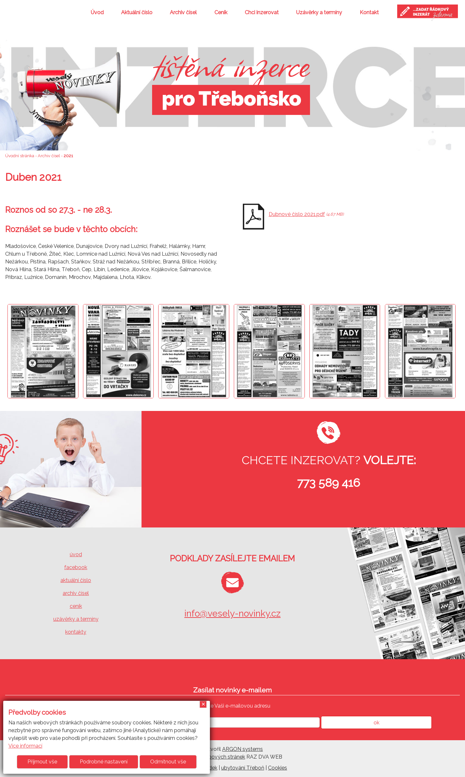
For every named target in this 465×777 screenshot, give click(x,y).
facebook (75, 567)
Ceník (220, 12)
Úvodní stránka (19, 155)
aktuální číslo (75, 580)
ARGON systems (242, 749)
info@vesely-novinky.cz (232, 613)
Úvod (97, 12)
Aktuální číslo (136, 12)
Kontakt (369, 12)
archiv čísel (76, 593)
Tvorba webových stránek (214, 757)
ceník (76, 606)
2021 (68, 155)
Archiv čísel (183, 12)
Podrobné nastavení (104, 762)
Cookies (277, 768)
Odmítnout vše (168, 762)
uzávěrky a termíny (75, 619)
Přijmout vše (42, 762)
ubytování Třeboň (242, 768)
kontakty (75, 632)
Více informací (25, 746)
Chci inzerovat (262, 12)
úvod (76, 554)
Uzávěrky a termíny (319, 12)
